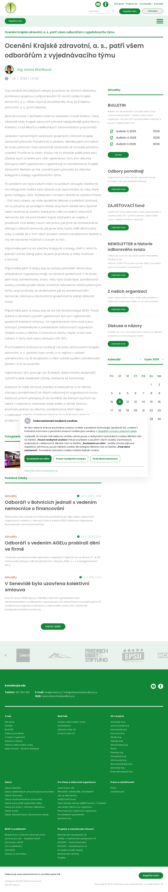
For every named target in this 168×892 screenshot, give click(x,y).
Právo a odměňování (122, 782)
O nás (8, 716)
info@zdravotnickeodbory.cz (80, 692)
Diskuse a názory (13, 741)
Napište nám (130, 11)
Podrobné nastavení (105, 458)
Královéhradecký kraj (121, 771)
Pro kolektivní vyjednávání (71, 814)
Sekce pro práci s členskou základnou (24, 807)
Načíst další (53, 626)
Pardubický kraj (118, 756)
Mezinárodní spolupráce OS (72, 834)
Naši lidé (62, 716)
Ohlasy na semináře (15, 853)
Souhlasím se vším (38, 458)
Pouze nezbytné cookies (71, 458)
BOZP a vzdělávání (15, 828)
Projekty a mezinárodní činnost (76, 828)
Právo (113, 787)
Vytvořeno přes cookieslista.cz (41, 470)
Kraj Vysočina (117, 733)
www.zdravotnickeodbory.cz (58, 696)
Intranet (119, 3)
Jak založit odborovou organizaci (75, 807)
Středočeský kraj (119, 744)
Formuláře (145, 3)
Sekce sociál (11, 810)
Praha (113, 748)
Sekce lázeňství (13, 787)
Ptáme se (131, 3)
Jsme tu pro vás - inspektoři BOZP (22, 838)
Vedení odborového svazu (71, 721)
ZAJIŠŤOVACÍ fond (67, 799)
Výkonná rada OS (67, 729)
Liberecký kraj (117, 767)
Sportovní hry (64, 818)
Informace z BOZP (14, 842)
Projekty (62, 857)
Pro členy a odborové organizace (77, 782)
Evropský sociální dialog (70, 850)
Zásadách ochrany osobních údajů (117, 431)
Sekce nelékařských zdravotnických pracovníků (29, 791)
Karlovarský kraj (118, 729)
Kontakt (158, 3)
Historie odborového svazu (19, 744)
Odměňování (117, 791)
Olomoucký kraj (118, 760)
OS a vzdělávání (13, 846)
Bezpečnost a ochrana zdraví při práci (25, 834)
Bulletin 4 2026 (138, 138)
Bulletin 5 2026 (138, 131)
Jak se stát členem (67, 795)
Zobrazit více (118, 189)
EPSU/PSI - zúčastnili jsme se (72, 846)
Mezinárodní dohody (68, 853)
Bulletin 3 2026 (138, 144)
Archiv (118, 154)
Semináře (10, 850)
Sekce (8, 782)
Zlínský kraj (115, 737)
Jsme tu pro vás (66, 787)
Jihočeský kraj (117, 721)
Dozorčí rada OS (66, 733)
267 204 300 (23, 692)
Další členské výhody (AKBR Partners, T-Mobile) (82, 803)
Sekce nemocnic (13, 795)
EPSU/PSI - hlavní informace (72, 842)
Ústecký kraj (116, 741)
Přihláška (152, 11)
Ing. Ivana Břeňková (28, 69)
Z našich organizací (15, 737)
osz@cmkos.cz (53, 692)
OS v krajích (117, 716)
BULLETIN (9, 729)
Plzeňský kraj (116, 752)
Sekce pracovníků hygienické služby (23, 803)
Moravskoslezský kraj (121, 763)
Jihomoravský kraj (119, 725)
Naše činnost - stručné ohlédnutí (22, 748)
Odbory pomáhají (14, 733)
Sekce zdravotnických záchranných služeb (27, 814)
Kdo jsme (10, 721)
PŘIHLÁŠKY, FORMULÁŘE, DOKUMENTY (76, 791)
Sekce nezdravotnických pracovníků (23, 799)
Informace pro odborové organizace (77, 810)
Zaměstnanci (64, 725)
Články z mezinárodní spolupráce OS (77, 838)
